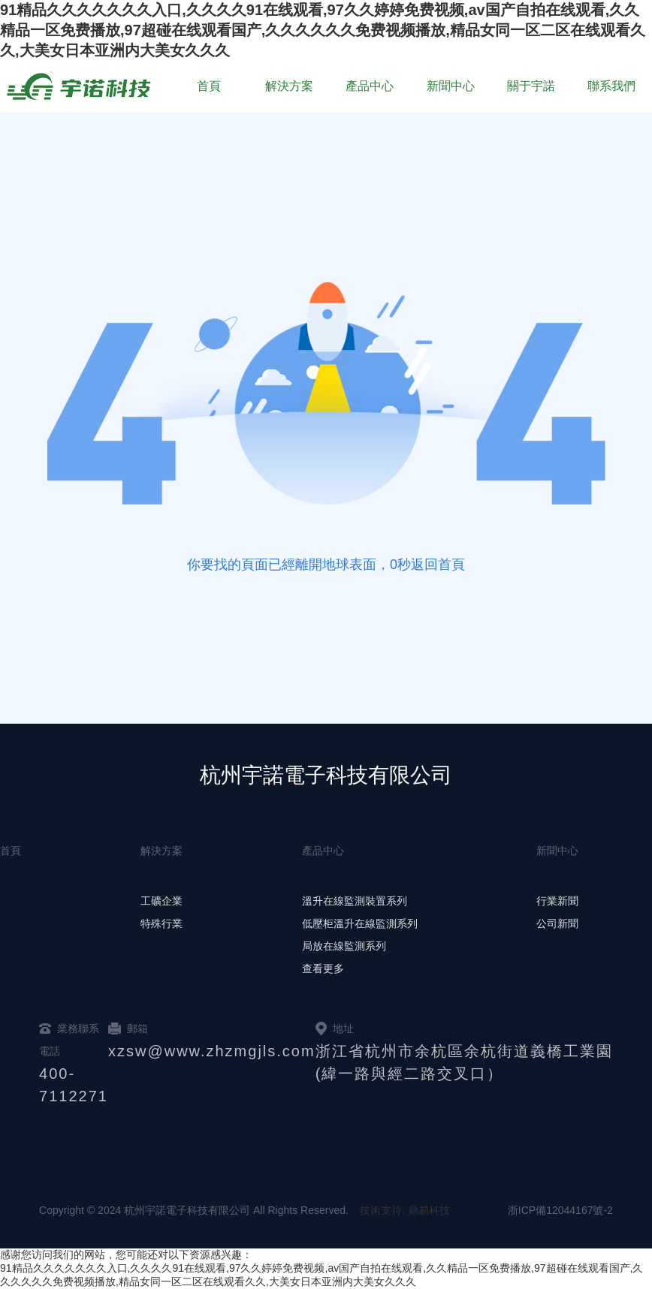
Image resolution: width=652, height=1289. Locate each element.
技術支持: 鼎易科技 (405, 1210)
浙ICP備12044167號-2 (560, 1210)
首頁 (209, 86)
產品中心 (370, 86)
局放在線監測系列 (344, 946)
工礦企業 (161, 901)
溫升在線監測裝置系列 (354, 901)
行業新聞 (557, 901)
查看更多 (323, 968)
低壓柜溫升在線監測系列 (360, 923)
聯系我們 (611, 86)
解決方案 (289, 86)
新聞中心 (451, 86)
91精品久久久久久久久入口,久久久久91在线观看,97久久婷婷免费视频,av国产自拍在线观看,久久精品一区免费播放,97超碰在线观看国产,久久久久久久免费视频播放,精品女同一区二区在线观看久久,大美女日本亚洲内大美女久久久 (322, 30)
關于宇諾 (531, 86)
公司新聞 (557, 923)
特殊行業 (161, 923)
